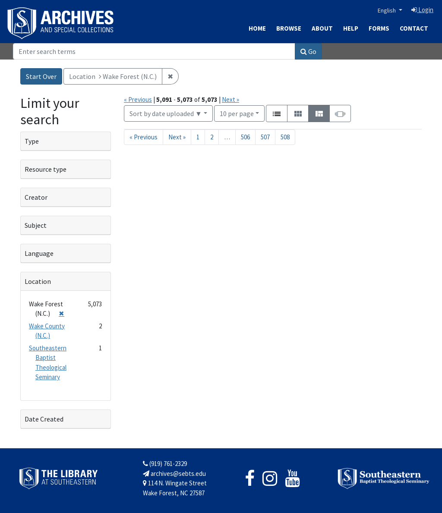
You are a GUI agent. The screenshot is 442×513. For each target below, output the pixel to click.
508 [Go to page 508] (285, 137)
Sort (165, 113)
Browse (288, 28)
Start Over (41, 76)
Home (257, 28)
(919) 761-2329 (165, 463)
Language (39, 253)
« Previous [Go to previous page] (143, 137)
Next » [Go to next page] (177, 137)
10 (237, 113)
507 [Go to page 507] (265, 137)
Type (32, 141)
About (322, 28)
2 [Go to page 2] (211, 137)
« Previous (138, 99)
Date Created (44, 419)
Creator (36, 197)
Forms (379, 28)
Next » (230, 99)
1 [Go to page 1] (197, 137)
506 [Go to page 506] (245, 137)
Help (350, 28)
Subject (36, 225)
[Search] (154, 51)
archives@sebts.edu (174, 473)
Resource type (45, 169)
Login (422, 10)
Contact (414, 28)
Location (38, 281)
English (387, 10)
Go (308, 51)
